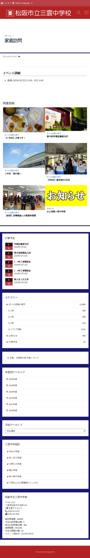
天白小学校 (14, 451)
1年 (48, 310)
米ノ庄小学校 (15, 457)
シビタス (7, 3)
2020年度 (13, 410)
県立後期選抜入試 (22, 252)
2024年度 (13, 385)
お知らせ (50, 208)
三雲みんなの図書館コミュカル (23, 482)
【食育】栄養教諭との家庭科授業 (20, 215)
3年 (48, 323)
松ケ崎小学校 (15, 476)
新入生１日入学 (21, 279)
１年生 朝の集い (13, 173)
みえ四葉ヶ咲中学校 (56, 211)
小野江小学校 (15, 464)
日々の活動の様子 (12, 135)
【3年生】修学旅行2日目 (58, 180)
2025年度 (13, 379)
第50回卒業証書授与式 (57, 136)
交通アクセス (14, 508)
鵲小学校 (13, 470)
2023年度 (13, 391)
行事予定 (47, 341)
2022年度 (13, 398)
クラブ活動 (48, 329)
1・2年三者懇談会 (22, 261)
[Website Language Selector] (24, 3)
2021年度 (13, 404)
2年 (48, 316)
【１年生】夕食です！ (15, 138)
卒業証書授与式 (21, 244)
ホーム (8, 35)
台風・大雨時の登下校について (24, 357)
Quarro (51, 551)
